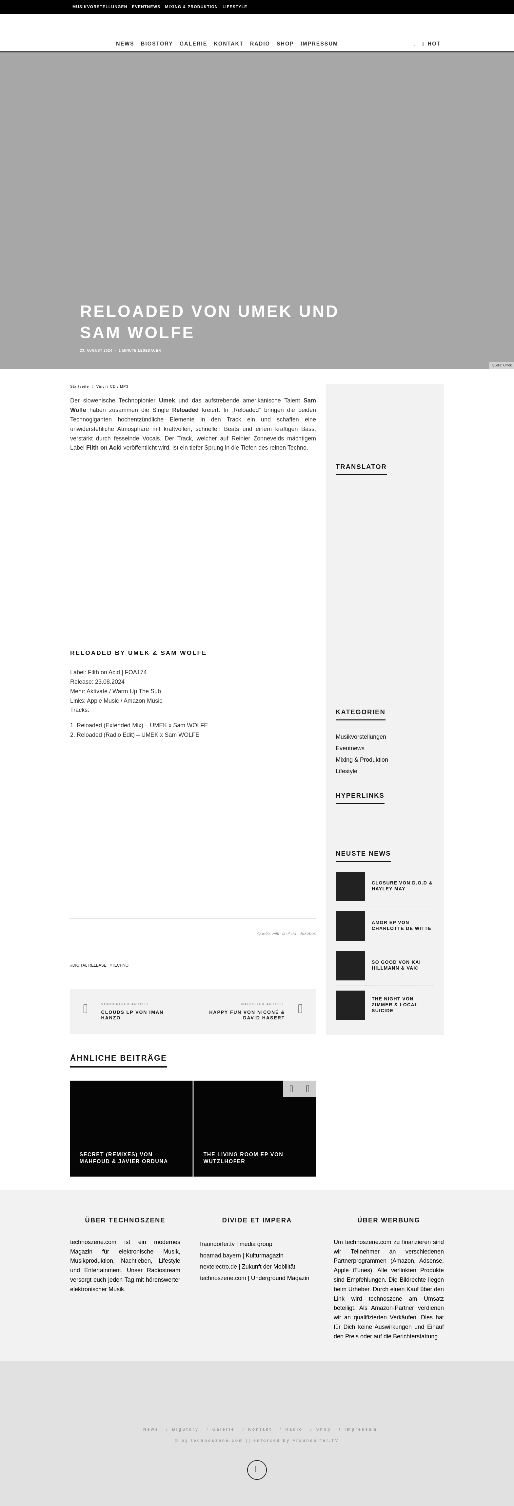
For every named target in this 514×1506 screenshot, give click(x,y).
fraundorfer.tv (217, 1244)
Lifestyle (235, 7)
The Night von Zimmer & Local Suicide (395, 1004)
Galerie (194, 43)
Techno (120, 965)
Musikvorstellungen (100, 7)
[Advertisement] (385, 596)
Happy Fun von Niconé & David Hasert (247, 1015)
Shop (285, 43)
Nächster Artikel (263, 1004)
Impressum (319, 43)
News (125, 43)
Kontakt (228, 43)
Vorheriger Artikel (125, 1004)
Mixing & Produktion (191, 7)
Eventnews (146, 7)
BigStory (157, 43)
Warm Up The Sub (136, 691)
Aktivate (97, 691)
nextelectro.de (218, 1266)
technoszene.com (223, 1278)
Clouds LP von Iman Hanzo (132, 1015)
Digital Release (89, 965)
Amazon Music (143, 700)
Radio (260, 43)
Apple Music (103, 700)
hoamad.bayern (220, 1255)
